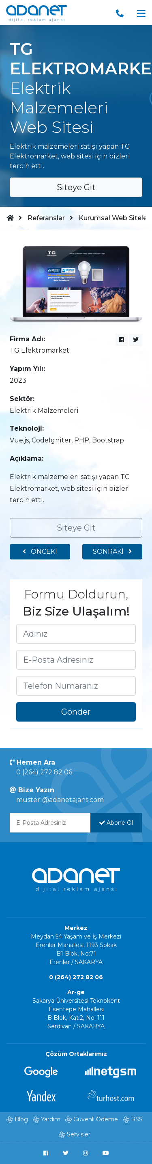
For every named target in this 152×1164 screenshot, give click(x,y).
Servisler (78, 1134)
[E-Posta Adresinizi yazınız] (76, 660)
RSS (137, 1119)
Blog (21, 1119)
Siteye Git (76, 187)
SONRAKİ (112, 551)
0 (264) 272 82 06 (44, 772)
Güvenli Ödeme (95, 1119)
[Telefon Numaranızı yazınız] (76, 686)
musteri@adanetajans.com (60, 800)
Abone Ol (116, 822)
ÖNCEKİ (40, 551)
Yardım (50, 1119)
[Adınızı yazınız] (76, 634)
